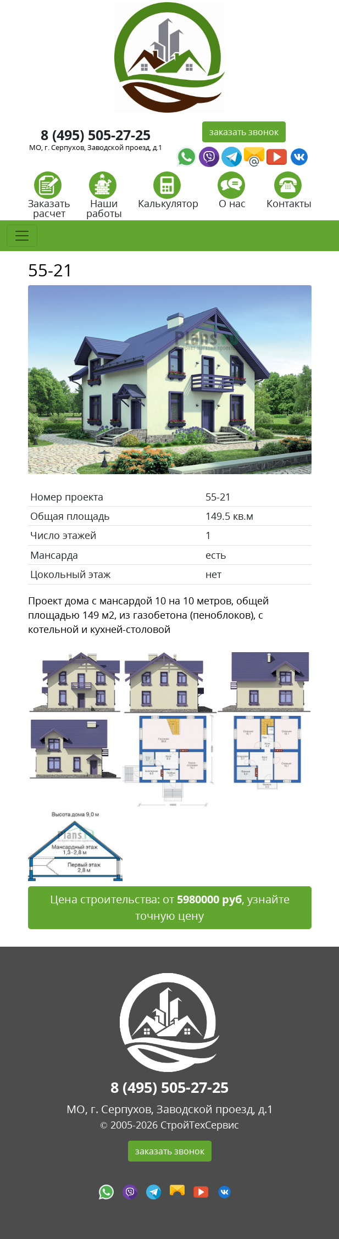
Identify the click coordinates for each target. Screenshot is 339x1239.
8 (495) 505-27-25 (96, 135)
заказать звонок (244, 132)
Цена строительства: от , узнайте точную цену (170, 907)
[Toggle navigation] (22, 236)
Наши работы (104, 198)
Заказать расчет (49, 198)
